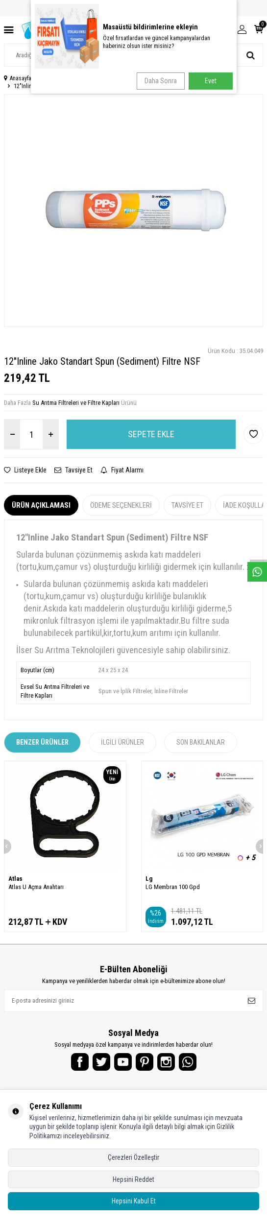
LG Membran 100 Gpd (173, 887)
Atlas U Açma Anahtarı (36, 887)
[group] (133, 210)
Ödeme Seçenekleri (121, 505)
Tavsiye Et (73, 470)
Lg (149, 878)
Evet (211, 81)
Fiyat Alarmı (122, 470)
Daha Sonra (161, 81)
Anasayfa (17, 78)
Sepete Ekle (151, 434)
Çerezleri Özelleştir (133, 1157)
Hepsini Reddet (133, 1179)
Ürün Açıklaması (41, 505)
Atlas (15, 878)
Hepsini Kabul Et (134, 1201)
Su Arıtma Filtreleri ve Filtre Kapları (76, 402)
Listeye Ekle (25, 470)
